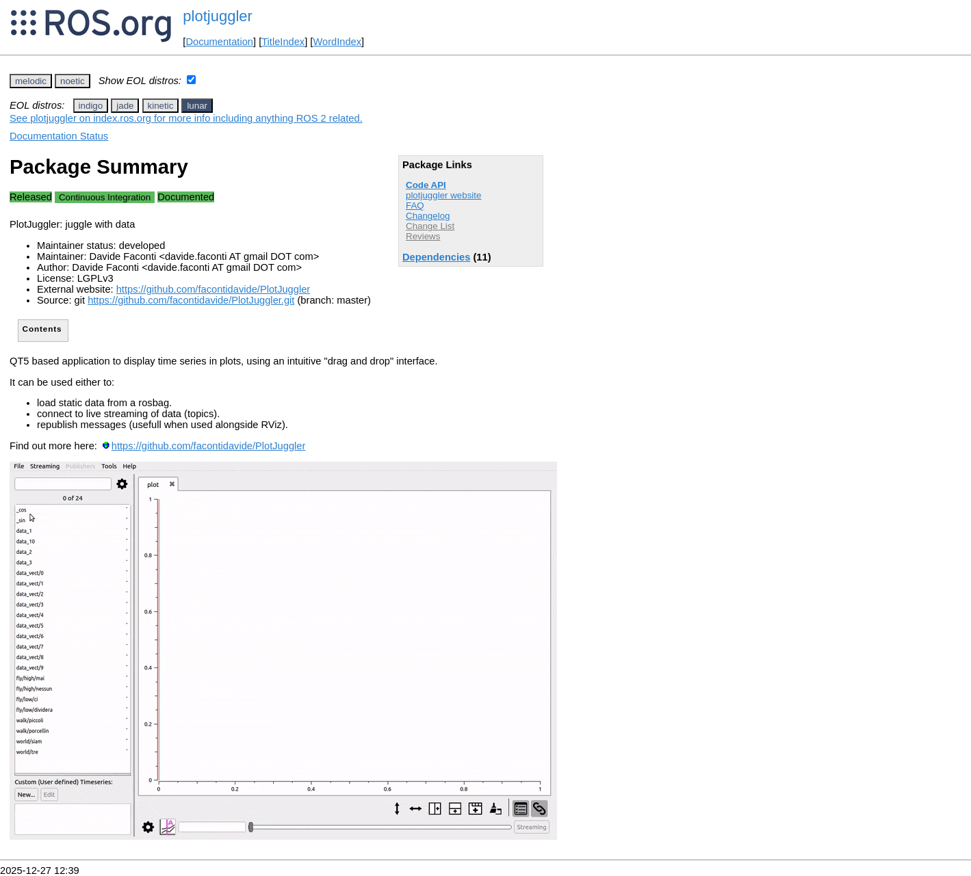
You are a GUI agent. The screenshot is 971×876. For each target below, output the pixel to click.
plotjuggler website (443, 195)
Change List (430, 226)
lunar (197, 106)
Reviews (423, 236)
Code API (426, 185)
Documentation (219, 41)
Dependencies (436, 257)
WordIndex (337, 41)
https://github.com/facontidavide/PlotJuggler (213, 289)
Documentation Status (59, 136)
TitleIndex (283, 41)
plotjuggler (218, 16)
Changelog (428, 216)
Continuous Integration (105, 197)
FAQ (415, 205)
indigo (91, 106)
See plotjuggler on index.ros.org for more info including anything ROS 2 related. (186, 118)
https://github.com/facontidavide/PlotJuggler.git (191, 300)
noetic (72, 81)
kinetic (161, 106)
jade (124, 106)
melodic (31, 81)
